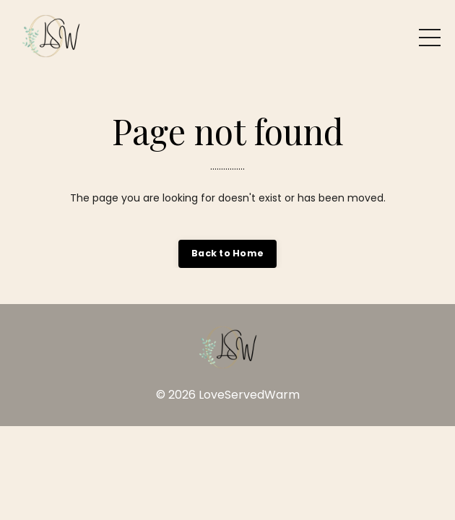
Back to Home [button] (227, 253)
